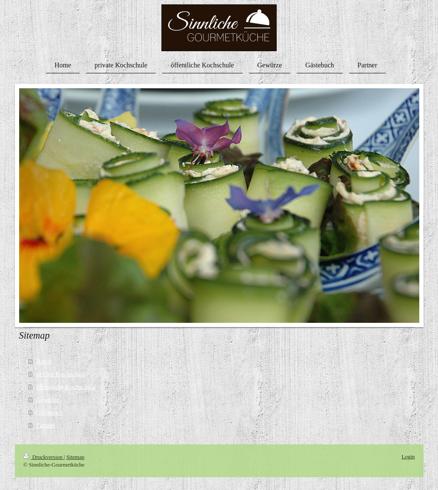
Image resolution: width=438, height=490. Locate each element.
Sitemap (75, 457)
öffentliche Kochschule (65, 386)
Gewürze (47, 399)
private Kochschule (61, 374)
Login (408, 456)
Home (44, 361)
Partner (45, 425)
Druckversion (43, 457)
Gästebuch (49, 412)
